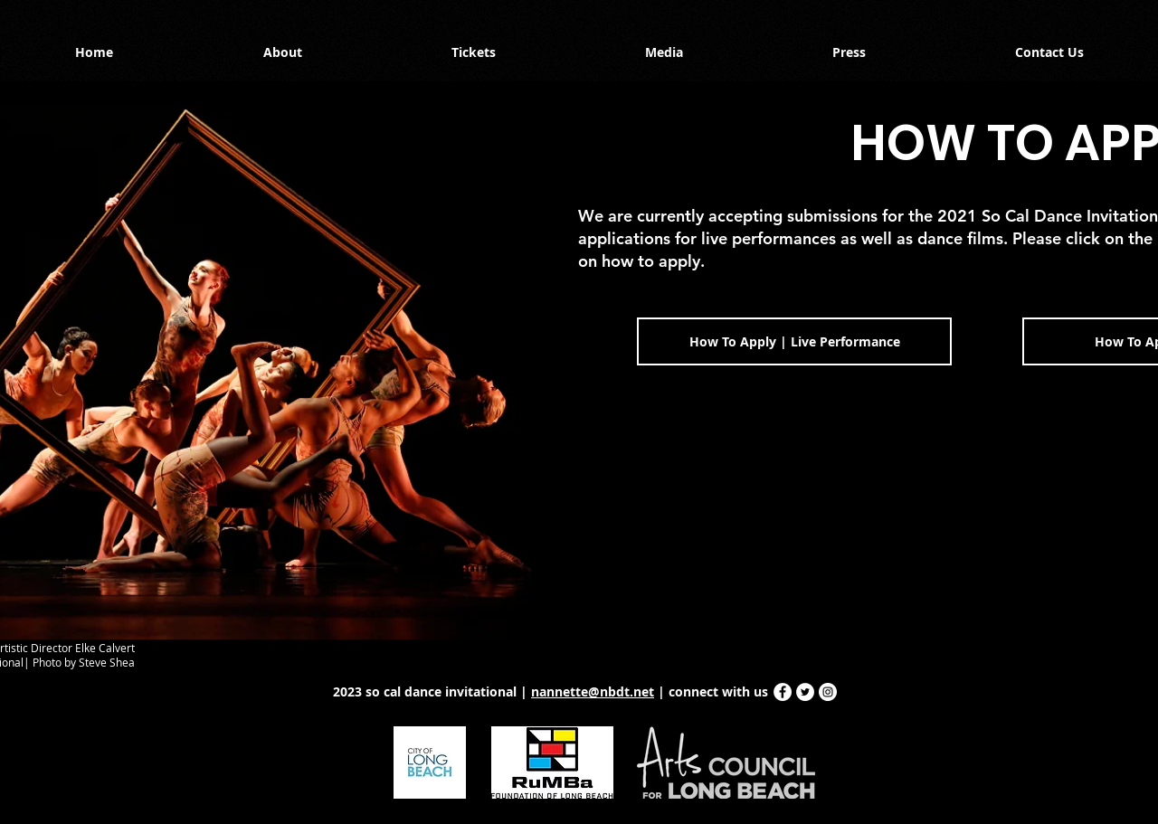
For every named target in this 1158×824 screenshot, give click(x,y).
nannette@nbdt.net (592, 691)
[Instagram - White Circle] (828, 692)
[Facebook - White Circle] (783, 692)
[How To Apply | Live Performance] (794, 341)
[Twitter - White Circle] (805, 692)
